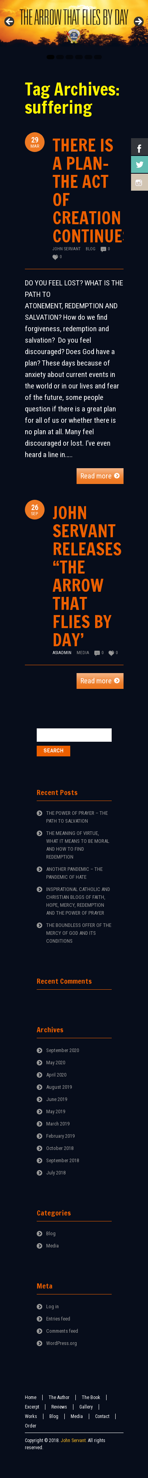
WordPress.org (61, 1343)
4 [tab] (79, 57)
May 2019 (55, 1111)
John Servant (66, 248)
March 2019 (57, 1124)
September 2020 (62, 1050)
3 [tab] (69, 57)
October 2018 (59, 1148)
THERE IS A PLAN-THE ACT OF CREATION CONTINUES (91, 190)
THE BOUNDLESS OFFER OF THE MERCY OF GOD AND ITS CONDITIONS (78, 933)
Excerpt (32, 1407)
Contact (102, 1416)
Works (31, 1416)
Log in (52, 1306)
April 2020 (56, 1075)
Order (30, 1426)
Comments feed (62, 1331)
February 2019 (60, 1136)
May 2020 (55, 1062)
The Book (91, 1397)
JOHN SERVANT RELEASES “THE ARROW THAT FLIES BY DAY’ (87, 576)
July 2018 (56, 1173)
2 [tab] (60, 57)
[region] (74, 24)
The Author (59, 1397)
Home (30, 1397)
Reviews (59, 1407)
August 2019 (59, 1087)
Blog (91, 248)
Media (83, 652)
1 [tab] (50, 57)
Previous (10, 22)
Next (138, 22)
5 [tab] (88, 57)
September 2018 (62, 1160)
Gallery (86, 1407)
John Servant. (74, 1440)
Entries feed (58, 1319)
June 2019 (56, 1099)
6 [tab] (98, 57)
